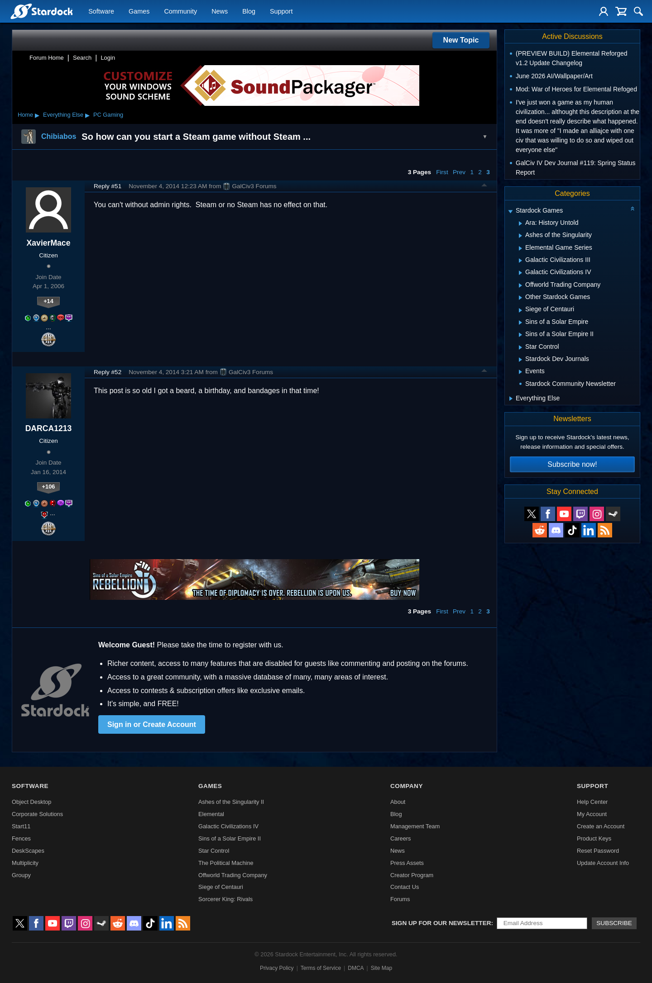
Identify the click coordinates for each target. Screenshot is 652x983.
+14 (48, 301)
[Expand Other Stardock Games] (520, 297)
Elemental (211, 814)
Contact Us (404, 886)
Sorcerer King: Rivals (225, 899)
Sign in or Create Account (151, 724)
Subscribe (614, 923)
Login (108, 57)
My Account (592, 814)
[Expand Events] (520, 372)
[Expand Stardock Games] (510, 211)
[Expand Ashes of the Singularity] (520, 235)
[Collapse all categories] (632, 208)
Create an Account (600, 826)
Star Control (213, 850)
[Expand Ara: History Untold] (520, 223)
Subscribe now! (572, 464)
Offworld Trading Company (232, 875)
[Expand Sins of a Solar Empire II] (520, 334)
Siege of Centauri (220, 886)
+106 (48, 486)
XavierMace (49, 242)
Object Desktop (32, 801)
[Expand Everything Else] (511, 398)
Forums (400, 899)
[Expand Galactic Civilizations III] (520, 260)
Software (101, 11)
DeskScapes (28, 850)
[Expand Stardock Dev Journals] (520, 359)
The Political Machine (226, 863)
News (219, 11)
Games (139, 11)
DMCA (356, 968)
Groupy (21, 875)
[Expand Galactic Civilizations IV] (520, 273)
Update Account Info (603, 863)
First (442, 172)
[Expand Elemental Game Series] (520, 248)
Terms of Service (321, 968)
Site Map (381, 968)
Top (484, 186)
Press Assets (407, 863)
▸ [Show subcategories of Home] (37, 115)
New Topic (461, 40)
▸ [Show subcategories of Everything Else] (87, 115)
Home (25, 114)
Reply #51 (107, 186)
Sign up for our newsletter (441, 923)
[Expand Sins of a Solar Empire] (520, 322)
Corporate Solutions (37, 814)
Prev (459, 172)
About (397, 801)
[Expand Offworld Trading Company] (520, 285)
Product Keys (594, 838)
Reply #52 (107, 372)
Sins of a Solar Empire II (229, 838)
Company (406, 786)
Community (180, 11)
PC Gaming (108, 114)
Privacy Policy (277, 968)
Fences (21, 838)
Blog (248, 11)
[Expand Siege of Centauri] (520, 310)
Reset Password (598, 850)
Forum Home (46, 57)
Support (281, 11)
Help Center (592, 801)
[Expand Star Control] (520, 347)
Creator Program (411, 875)
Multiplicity (25, 863)
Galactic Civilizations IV (228, 826)
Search (82, 57)
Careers (400, 838)
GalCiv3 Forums (249, 186)
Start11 (21, 826)
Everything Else (63, 114)
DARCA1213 (48, 428)
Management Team (415, 826)
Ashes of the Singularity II (231, 801)
